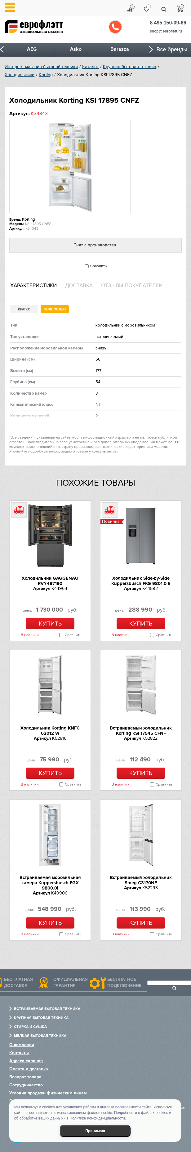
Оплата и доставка (28, 1069)
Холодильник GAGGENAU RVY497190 (50, 580)
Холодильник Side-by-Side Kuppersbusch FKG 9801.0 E (141, 580)
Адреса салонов (26, 1060)
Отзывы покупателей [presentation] (131, 285)
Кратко (24, 309)
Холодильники (19, 74)
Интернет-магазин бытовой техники (41, 66)
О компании (21, 1044)
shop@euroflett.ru (166, 31)
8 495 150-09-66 (168, 22)
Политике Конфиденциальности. (97, 1118)
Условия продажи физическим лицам (48, 1093)
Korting (46, 74)
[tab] (35, 285)
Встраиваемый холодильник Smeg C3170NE (141, 880)
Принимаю (95, 1131)
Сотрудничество (26, 1085)
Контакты (19, 1052)
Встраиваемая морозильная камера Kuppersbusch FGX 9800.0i (50, 883)
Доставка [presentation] (79, 285)
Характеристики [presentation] (33, 285)
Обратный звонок (115, 27)
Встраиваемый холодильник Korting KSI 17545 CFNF (141, 730)
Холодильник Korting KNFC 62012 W (50, 730)
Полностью (55, 309)
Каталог (90, 66)
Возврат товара (25, 1077)
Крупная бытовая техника (129, 66)
